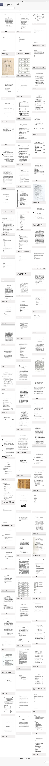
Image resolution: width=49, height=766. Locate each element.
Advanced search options (24, 10)
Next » (46, 761)
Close (47, 1)
